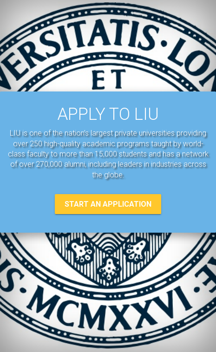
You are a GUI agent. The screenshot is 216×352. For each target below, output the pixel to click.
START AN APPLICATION (108, 204)
